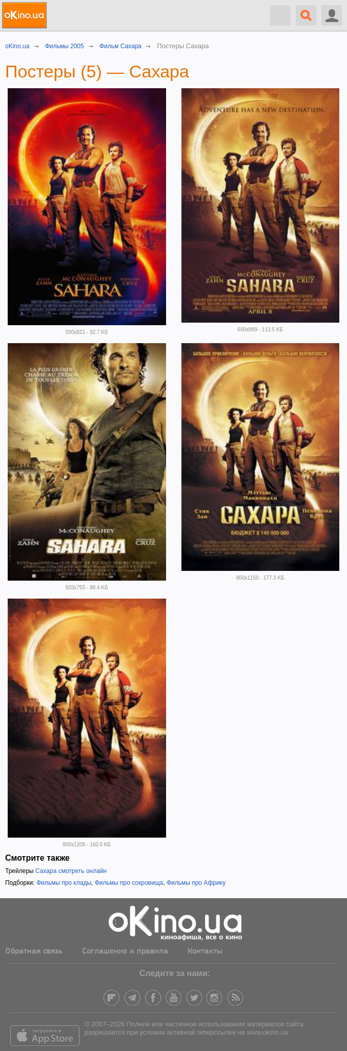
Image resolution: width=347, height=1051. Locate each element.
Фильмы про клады (63, 882)
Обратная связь (34, 951)
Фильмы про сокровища (129, 882)
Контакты (205, 951)
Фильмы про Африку (196, 882)
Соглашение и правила (125, 951)
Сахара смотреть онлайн (71, 871)
